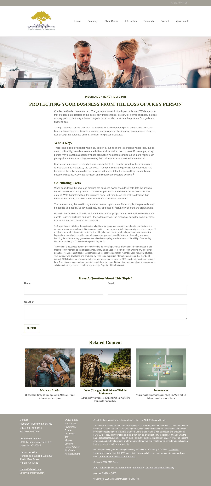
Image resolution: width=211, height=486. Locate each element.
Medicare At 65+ (50, 390)
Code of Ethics (123, 467)
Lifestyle (69, 443)
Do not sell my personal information (117, 456)
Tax (67, 437)
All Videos (70, 450)
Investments (161, 390)
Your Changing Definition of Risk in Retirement (105, 392)
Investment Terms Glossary (160, 467)
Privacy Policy (107, 467)
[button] (90, 21)
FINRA (105, 473)
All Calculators (72, 454)
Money (68, 440)
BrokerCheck (159, 420)
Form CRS (138, 467)
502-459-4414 (179, 3)
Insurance (70, 433)
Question (29, 302)
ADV (95, 467)
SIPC (113, 473)
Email (111, 283)
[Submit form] (31, 328)
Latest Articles (72, 447)
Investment (70, 427)
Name (27, 283)
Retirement (70, 423)
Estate (68, 430)
